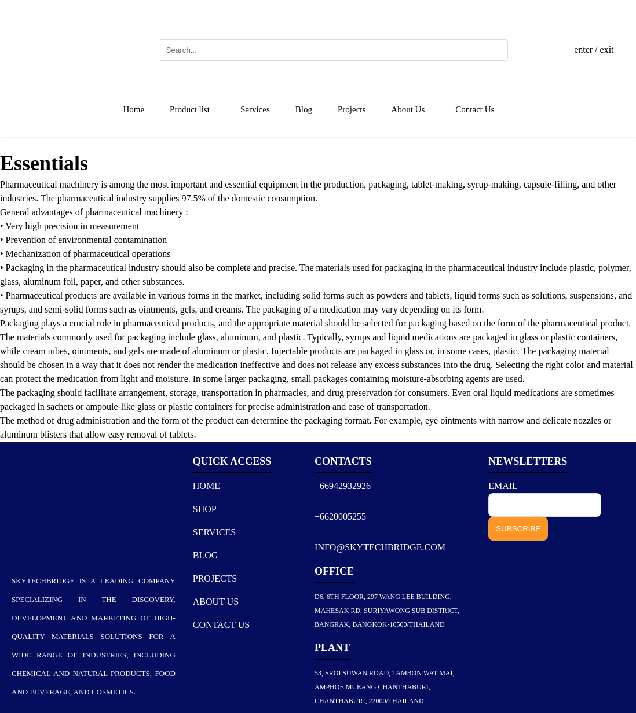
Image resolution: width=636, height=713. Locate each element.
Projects (351, 109)
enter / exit (593, 49)
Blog (303, 109)
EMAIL (502, 486)
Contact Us (474, 109)
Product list (190, 109)
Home (133, 109)
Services (255, 109)
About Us (408, 109)
